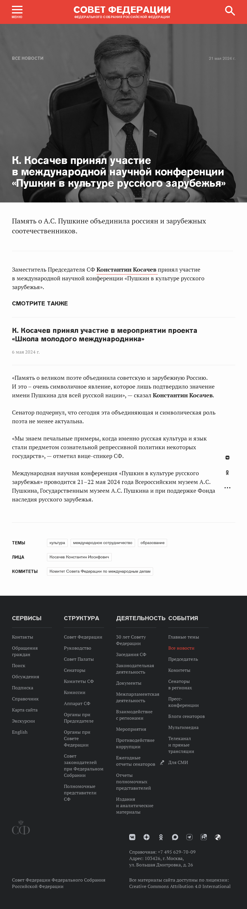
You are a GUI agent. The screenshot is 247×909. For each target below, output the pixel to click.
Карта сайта (25, 710)
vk (132, 837)
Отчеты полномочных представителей (133, 781)
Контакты (22, 637)
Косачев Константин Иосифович (79, 557)
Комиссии (74, 692)
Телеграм (189, 837)
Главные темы (183, 637)
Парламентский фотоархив (218, 837)
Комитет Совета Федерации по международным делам (100, 571)
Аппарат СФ (77, 703)
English (19, 732)
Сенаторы (74, 670)
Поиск (18, 665)
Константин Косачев (127, 269)
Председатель (183, 659)
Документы (128, 683)
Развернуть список (227, 488)
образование (152, 542)
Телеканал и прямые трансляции (181, 744)
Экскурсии (23, 721)
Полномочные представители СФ (80, 792)
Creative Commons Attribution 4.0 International (180, 886)
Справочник (25, 699)
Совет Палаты (79, 659)
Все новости (27, 58)
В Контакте (227, 457)
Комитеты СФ (79, 681)
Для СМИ (178, 762)
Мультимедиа (183, 727)
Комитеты (179, 670)
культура (57, 542)
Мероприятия (131, 729)
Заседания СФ (131, 654)
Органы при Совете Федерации (77, 738)
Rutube (204, 837)
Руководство (77, 648)
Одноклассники (227, 472)
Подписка (22, 688)
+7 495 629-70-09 (177, 852)
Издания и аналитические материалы (134, 805)
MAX (175, 837)
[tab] (227, 475)
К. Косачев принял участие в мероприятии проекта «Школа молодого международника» (105, 334)
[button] (17, 12)
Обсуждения (25, 676)
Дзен (146, 837)
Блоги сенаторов (186, 716)
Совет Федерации (83, 637)
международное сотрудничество (102, 542)
